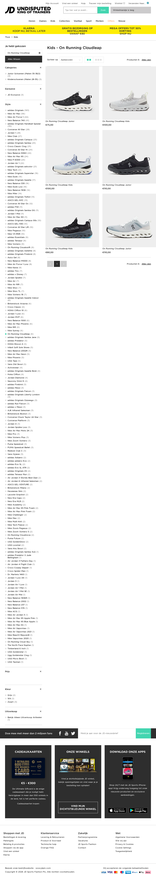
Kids (53, 21)
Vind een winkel (70, 3)
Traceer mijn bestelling (100, 3)
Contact (82, 848)
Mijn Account (52, 3)
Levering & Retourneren (52, 837)
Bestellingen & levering (14, 837)
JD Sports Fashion (87, 844)
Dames (42, 21)
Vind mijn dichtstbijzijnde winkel (78, 807)
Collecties (64, 21)
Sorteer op (52, 59)
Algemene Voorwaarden (127, 837)
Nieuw (121, 21)
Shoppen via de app (13, 848)
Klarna (6, 855)
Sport (89, 21)
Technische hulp (48, 844)
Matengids (8, 840)
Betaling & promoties (13, 844)
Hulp (83, 3)
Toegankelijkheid (123, 851)
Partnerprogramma (87, 837)
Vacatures (83, 840)
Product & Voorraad (51, 840)
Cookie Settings (123, 848)
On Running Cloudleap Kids (116, 121)
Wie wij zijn (121, 840)
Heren (32, 21)
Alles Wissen (14, 59)
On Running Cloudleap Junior (59, 121)
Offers (111, 21)
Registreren (143, 733)
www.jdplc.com (43, 868)
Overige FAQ (47, 848)
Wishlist (118, 3)
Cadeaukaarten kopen (28, 803)
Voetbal (78, 21)
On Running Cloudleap (24, 53)
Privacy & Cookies (124, 844)
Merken (100, 21)
